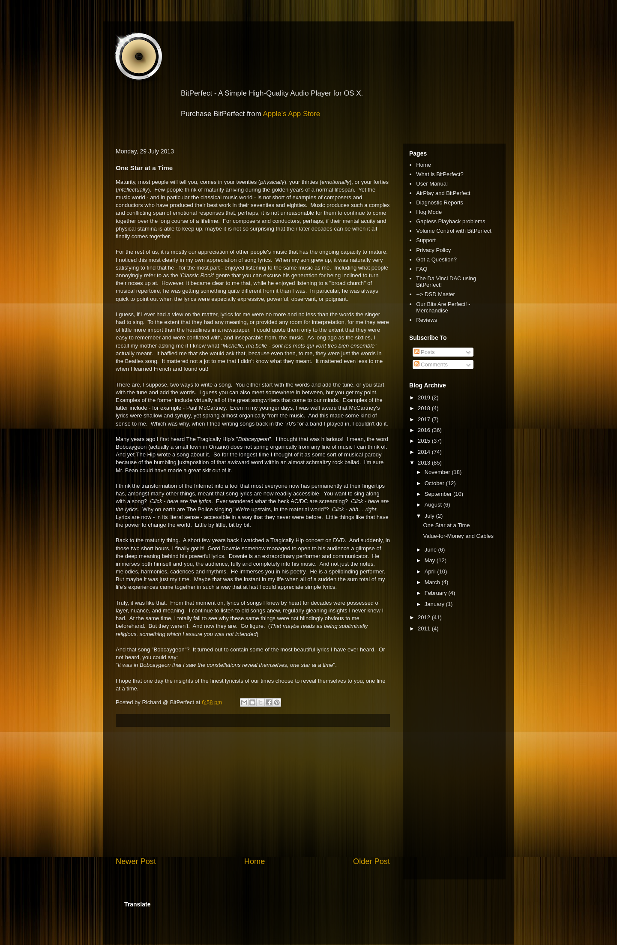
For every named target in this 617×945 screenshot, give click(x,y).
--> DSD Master (435, 294)
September (439, 494)
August (434, 504)
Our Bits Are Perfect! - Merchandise (443, 307)
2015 (425, 441)
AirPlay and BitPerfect (443, 193)
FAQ (421, 269)
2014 (425, 452)
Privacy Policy (433, 250)
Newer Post (136, 861)
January (435, 604)
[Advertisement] (253, 791)
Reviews (426, 320)
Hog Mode (429, 212)
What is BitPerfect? (440, 174)
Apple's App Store (291, 114)
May (431, 560)
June (431, 549)
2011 (425, 628)
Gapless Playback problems (450, 221)
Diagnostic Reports (439, 202)
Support (426, 240)
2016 (425, 430)
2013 (425, 462)
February (437, 593)
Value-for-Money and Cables (458, 536)
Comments (431, 364)
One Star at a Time (446, 525)
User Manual (432, 183)
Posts (424, 352)
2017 (425, 419)
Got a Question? (436, 259)
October (435, 483)
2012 (425, 617)
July (430, 516)
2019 (425, 397)
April (431, 571)
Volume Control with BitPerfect (453, 231)
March (433, 582)
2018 (425, 408)
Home (254, 861)
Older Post (371, 861)
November (438, 472)
